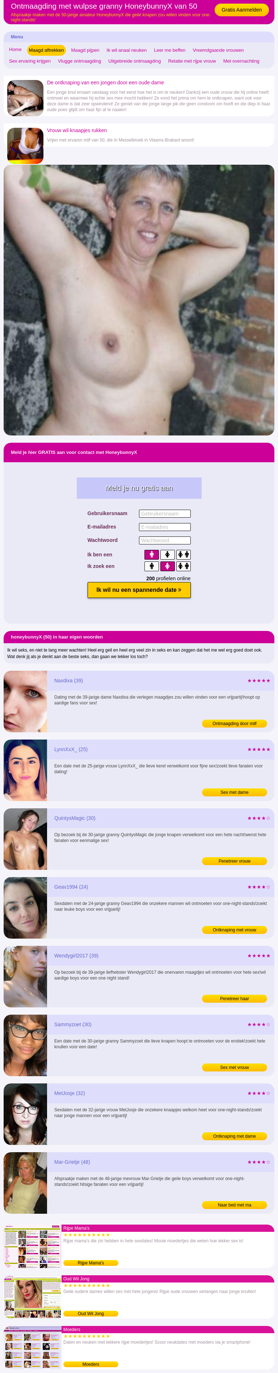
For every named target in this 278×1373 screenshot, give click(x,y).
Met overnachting (241, 61)
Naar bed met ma (235, 1205)
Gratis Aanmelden (242, 10)
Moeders (91, 1364)
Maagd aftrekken (46, 50)
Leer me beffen (169, 50)
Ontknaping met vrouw (234, 929)
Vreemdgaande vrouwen (218, 50)
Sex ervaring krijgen (30, 61)
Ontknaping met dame (234, 1136)
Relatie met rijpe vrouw (192, 61)
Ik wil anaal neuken (127, 50)
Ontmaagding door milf (234, 723)
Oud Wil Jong (91, 1313)
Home (15, 49)
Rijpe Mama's (91, 1262)
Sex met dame (234, 792)
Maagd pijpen (85, 50)
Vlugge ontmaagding (79, 61)
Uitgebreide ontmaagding (134, 61)
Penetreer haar (234, 998)
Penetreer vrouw (234, 861)
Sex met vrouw (234, 1067)
